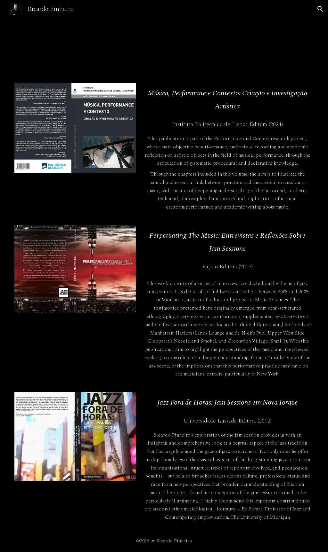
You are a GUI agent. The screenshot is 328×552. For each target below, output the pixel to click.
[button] (320, 9)
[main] (228, 99)
